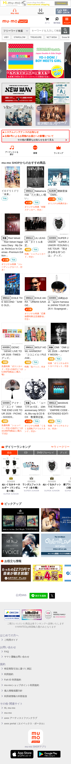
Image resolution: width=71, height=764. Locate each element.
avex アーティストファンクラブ (20, 718)
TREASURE (36, 37)
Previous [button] (5, 60)
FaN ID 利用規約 (12, 679)
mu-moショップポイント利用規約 (21, 685)
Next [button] (66, 60)
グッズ (63, 452)
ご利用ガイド (11, 640)
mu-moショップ (15, 21)
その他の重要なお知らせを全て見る (35, 140)
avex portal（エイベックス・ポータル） (25, 723)
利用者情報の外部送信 (15, 696)
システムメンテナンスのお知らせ (20, 132)
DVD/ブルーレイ (45, 452)
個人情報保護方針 (13, 690)
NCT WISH (52, 37)
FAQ (6, 651)
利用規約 (8, 674)
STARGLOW (19, 37)
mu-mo (8, 713)
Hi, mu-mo (9, 708)
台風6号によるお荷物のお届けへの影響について (28, 136)
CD (25, 452)
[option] (35, 60)
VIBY (6, 37)
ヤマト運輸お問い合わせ (16, 656)
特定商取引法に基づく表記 (17, 668)
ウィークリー (61, 446)
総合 (9, 452)
